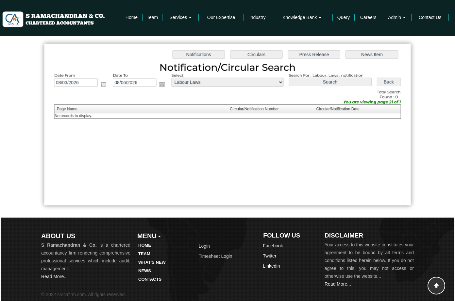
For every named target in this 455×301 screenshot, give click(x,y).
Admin (397, 17)
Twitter (269, 255)
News (144, 270)
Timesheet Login (215, 256)
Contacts (149, 279)
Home (132, 17)
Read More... (54, 276)
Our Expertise (221, 17)
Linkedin (271, 266)
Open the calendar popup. (106, 84)
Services (180, 17)
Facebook (273, 245)
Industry (257, 17)
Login (204, 246)
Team (152, 17)
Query (343, 17)
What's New (152, 262)
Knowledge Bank (301, 17)
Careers (368, 17)
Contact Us (430, 17)
